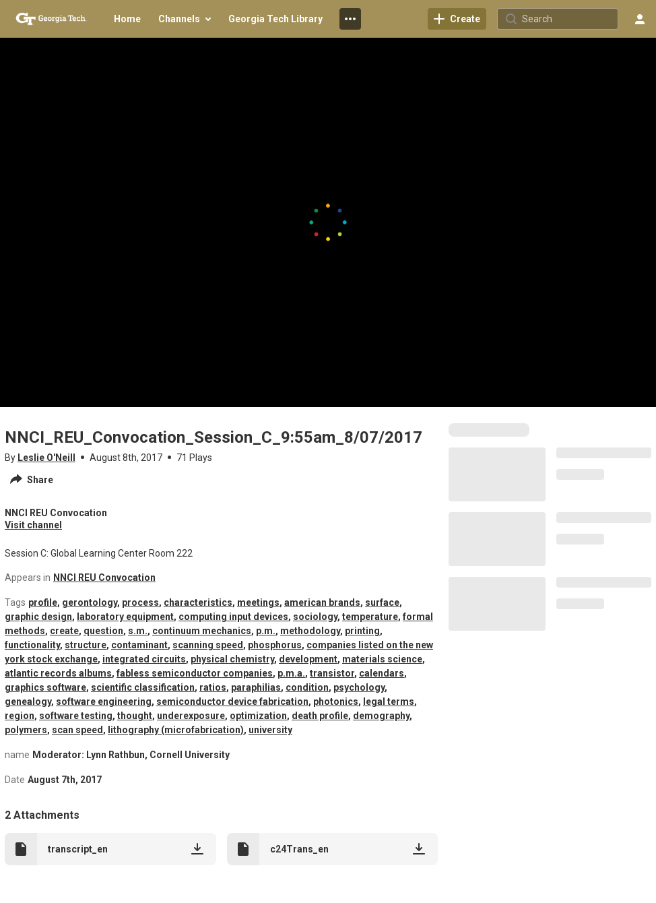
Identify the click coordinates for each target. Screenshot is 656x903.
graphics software (45, 687)
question (103, 630)
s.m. (137, 630)
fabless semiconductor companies (195, 673)
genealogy (28, 701)
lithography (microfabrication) (176, 729)
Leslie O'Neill (46, 457)
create (64, 630)
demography (381, 715)
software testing (75, 715)
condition (307, 687)
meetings (258, 602)
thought (134, 715)
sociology (315, 616)
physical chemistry (232, 659)
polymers (26, 729)
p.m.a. (291, 673)
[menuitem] (127, 19)
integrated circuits (144, 659)
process (140, 602)
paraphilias (256, 687)
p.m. (265, 630)
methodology (310, 630)
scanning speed (207, 645)
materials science (382, 659)
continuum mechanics (201, 630)
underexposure (191, 715)
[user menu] (640, 19)
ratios (212, 687)
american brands (322, 602)
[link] (457, 19)
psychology (359, 687)
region (19, 715)
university (270, 729)
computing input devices (233, 616)
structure (85, 645)
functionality (32, 645)
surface (382, 602)
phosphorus (275, 645)
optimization (258, 715)
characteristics (198, 602)
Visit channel (33, 525)
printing (362, 630)
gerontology (89, 602)
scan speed (77, 729)
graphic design (38, 616)
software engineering (104, 701)
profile (42, 602)
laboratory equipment (125, 616)
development (308, 659)
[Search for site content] (568, 19)
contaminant (139, 645)
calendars (381, 673)
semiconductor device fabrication (232, 701)
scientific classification (143, 687)
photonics (335, 701)
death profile (320, 715)
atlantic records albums (58, 673)
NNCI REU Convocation (104, 577)
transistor (332, 673)
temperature (370, 616)
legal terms (388, 701)
